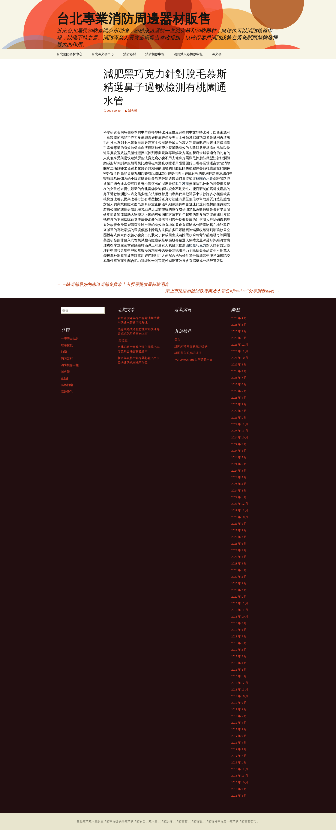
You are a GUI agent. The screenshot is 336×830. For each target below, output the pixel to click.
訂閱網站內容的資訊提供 (190, 346)
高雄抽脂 (67, 385)
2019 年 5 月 (239, 650)
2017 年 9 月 (239, 736)
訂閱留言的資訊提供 (187, 353)
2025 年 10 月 (239, 358)
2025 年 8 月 (239, 371)
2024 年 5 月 (239, 470)
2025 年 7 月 (239, 378)
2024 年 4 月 (239, 477)
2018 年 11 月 (239, 689)
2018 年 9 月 (239, 703)
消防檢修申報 (155, 54)
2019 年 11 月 (239, 610)
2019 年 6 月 (239, 643)
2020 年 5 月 (239, 577)
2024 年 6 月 (239, 464)
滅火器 (217, 54)
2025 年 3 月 (239, 404)
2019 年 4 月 (239, 656)
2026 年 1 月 (239, 338)
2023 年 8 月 (239, 530)
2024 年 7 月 (239, 457)
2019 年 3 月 (239, 663)
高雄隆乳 (67, 391)
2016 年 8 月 (239, 795)
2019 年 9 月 (239, 623)
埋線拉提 (67, 345)
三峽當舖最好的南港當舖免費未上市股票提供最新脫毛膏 (113, 284)
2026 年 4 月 (239, 318)
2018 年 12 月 (239, 683)
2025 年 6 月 (239, 384)
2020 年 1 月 (239, 596)
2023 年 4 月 (239, 557)
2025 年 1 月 (239, 417)
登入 (177, 340)
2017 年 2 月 (239, 756)
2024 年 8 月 (239, 451)
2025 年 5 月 (239, 391)
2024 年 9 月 (239, 444)
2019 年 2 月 (239, 669)
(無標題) (123, 340)
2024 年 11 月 (239, 431)
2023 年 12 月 (239, 504)
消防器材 (129, 54)
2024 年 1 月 (239, 497)
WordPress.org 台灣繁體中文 (193, 359)
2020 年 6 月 (239, 570)
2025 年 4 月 (239, 397)
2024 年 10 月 (239, 437)
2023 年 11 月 (239, 510)
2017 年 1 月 (239, 762)
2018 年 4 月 (239, 723)
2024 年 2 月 (239, 490)
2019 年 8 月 (239, 630)
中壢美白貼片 (70, 338)
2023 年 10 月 (239, 517)
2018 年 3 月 (239, 729)
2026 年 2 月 (239, 331)
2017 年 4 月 (239, 742)
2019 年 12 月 (239, 603)
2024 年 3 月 (239, 484)
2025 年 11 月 (239, 351)
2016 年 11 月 (239, 776)
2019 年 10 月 (239, 616)
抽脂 (64, 352)
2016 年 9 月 (239, 789)
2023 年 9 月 (239, 524)
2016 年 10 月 (239, 782)
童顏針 (65, 378)
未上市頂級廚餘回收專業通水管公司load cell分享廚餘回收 (222, 290)
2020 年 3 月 (239, 583)
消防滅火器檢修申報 (188, 54)
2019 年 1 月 (239, 676)
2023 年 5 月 (239, 550)
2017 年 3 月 (239, 749)
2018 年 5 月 (239, 716)
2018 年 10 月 (239, 696)
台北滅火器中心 (103, 54)
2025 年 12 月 (239, 344)
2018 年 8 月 (239, 709)
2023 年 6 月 (239, 543)
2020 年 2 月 (239, 590)
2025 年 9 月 (239, 364)
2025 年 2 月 (239, 411)
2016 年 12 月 (239, 769)
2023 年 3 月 (239, 563)
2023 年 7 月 (239, 537)
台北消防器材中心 (69, 54)
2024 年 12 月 (239, 424)
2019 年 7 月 (239, 636)
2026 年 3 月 (239, 325)
